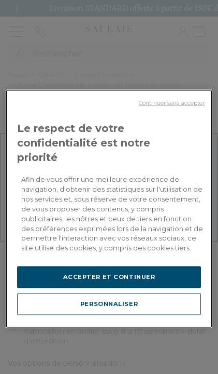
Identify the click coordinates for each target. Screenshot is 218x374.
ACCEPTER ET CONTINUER (109, 276)
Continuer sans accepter (172, 103)
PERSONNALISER (109, 304)
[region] (109, 209)
